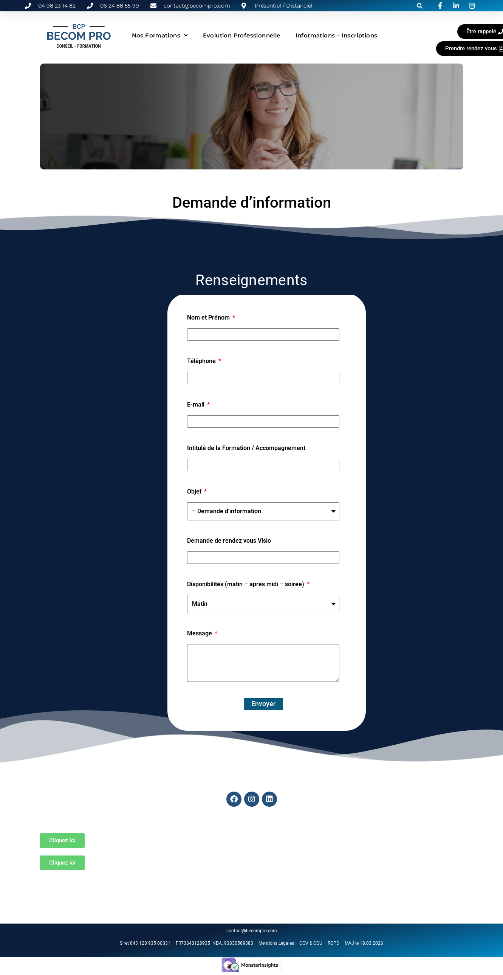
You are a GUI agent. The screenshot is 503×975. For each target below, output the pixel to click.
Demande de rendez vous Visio (229, 540)
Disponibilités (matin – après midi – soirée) (246, 584)
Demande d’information (251, 202)
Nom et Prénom (209, 317)
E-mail (196, 404)
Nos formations (160, 35)
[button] (420, 5)
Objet (195, 491)
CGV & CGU (310, 943)
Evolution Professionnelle (241, 35)
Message (200, 633)
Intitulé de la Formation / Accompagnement (246, 448)
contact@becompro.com (252, 930)
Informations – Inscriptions (337, 35)
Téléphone (202, 361)
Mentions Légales (276, 943)
